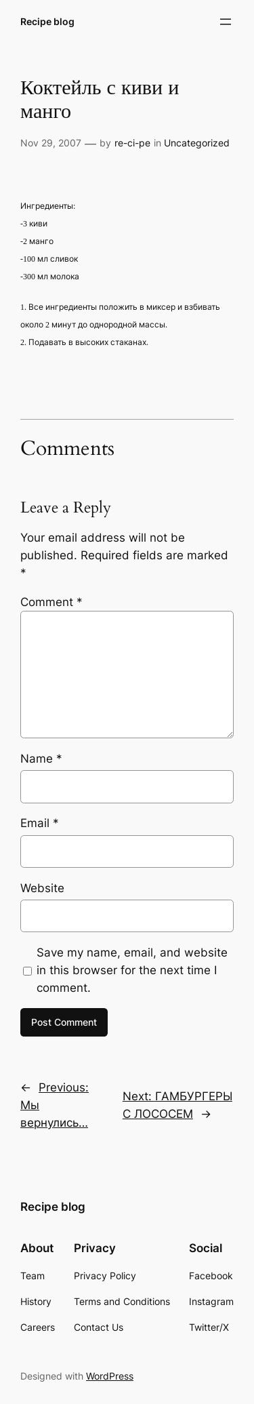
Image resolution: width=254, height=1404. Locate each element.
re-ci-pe (132, 142)
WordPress (109, 1376)
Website (42, 888)
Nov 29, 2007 (50, 142)
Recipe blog (47, 21)
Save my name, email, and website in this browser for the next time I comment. (132, 970)
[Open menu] (225, 22)
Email (39, 823)
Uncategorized (197, 142)
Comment (51, 602)
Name (41, 758)
